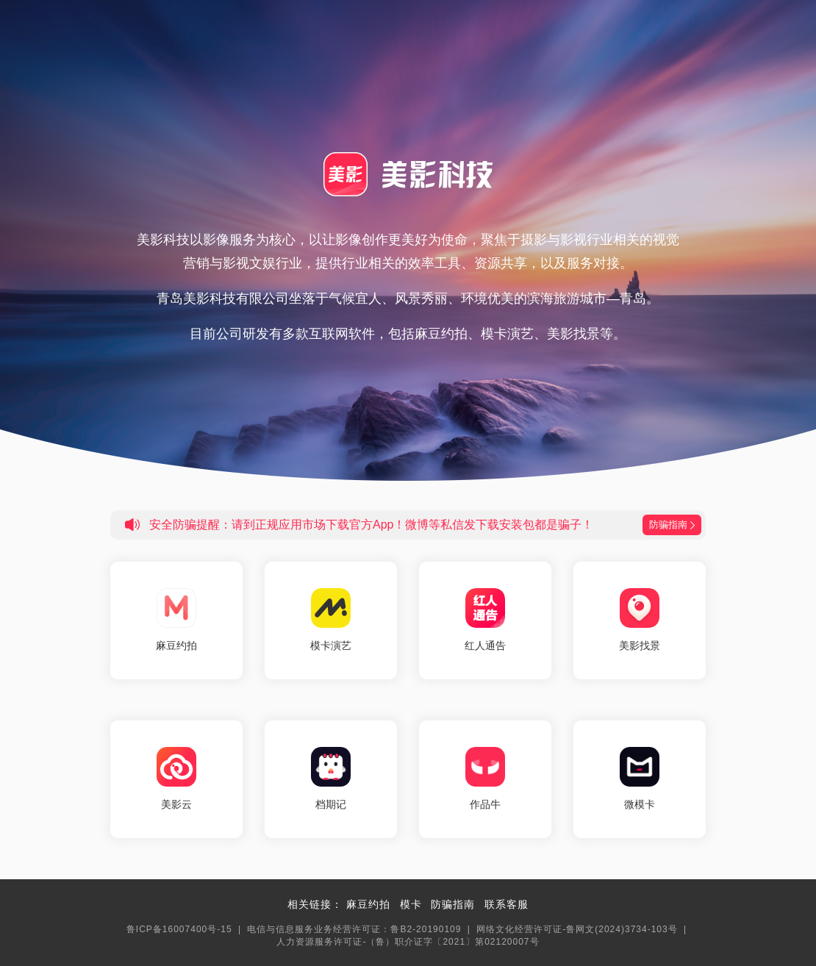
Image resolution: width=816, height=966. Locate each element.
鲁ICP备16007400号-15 (179, 929)
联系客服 (506, 904)
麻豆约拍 (368, 904)
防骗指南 (453, 904)
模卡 (411, 904)
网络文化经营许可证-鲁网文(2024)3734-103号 (576, 929)
